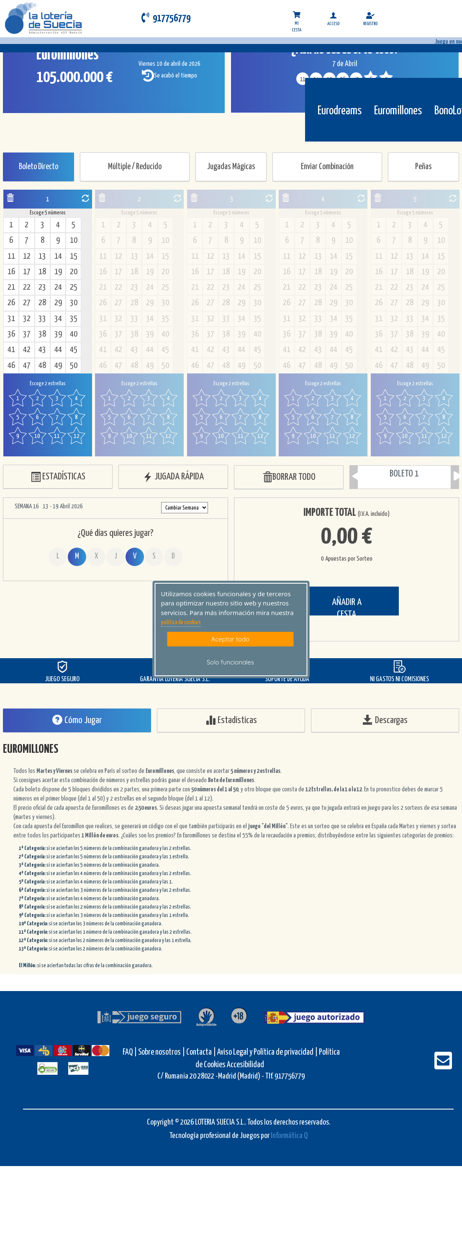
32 (27, 319)
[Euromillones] (398, 91)
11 (11, 256)
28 (42, 303)
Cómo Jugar (77, 720)
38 (42, 334)
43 (42, 350)
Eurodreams (340, 111)
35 (73, 319)
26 (11, 303)
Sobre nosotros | (161, 1052)
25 (73, 287)
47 (27, 366)
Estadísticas (231, 720)
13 (42, 256)
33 (42, 319)
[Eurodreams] (339, 91)
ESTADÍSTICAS (58, 477)
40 (73, 334)
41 (11, 350)
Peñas (423, 167)
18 (42, 272)
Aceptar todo (230, 639)
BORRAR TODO (289, 477)
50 (73, 366)
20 (73, 272)
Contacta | (201, 1052)
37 (27, 334)
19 (58, 272)
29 (58, 303)
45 (73, 350)
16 (11, 272)
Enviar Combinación (327, 167)
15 (73, 256)
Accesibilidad (245, 1065)
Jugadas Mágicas (231, 167)
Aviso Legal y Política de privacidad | (268, 1052)
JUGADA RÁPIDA (173, 477)
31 (11, 319)
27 (27, 303)
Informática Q (289, 1136)
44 (58, 350)
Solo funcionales (230, 662)
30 (73, 303)
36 (11, 334)
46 (11, 366)
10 (73, 241)
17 (27, 272)
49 (58, 366)
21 (11, 287)
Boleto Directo (38, 167)
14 (58, 256)
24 (58, 287)
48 (42, 366)
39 (58, 334)
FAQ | (130, 1052)
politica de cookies (181, 623)
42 (27, 350)
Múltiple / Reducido (135, 167)
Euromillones (398, 111)
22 (27, 287)
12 (27, 256)
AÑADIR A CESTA (347, 606)
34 (58, 319)
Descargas (385, 720)
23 (42, 287)
